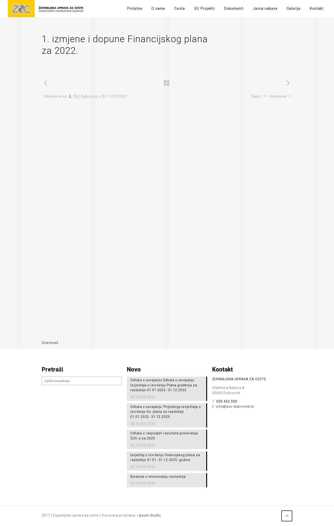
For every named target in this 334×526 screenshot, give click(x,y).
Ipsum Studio (150, 515)
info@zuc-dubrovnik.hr (235, 406)
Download (50, 343)
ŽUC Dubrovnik (85, 96)
